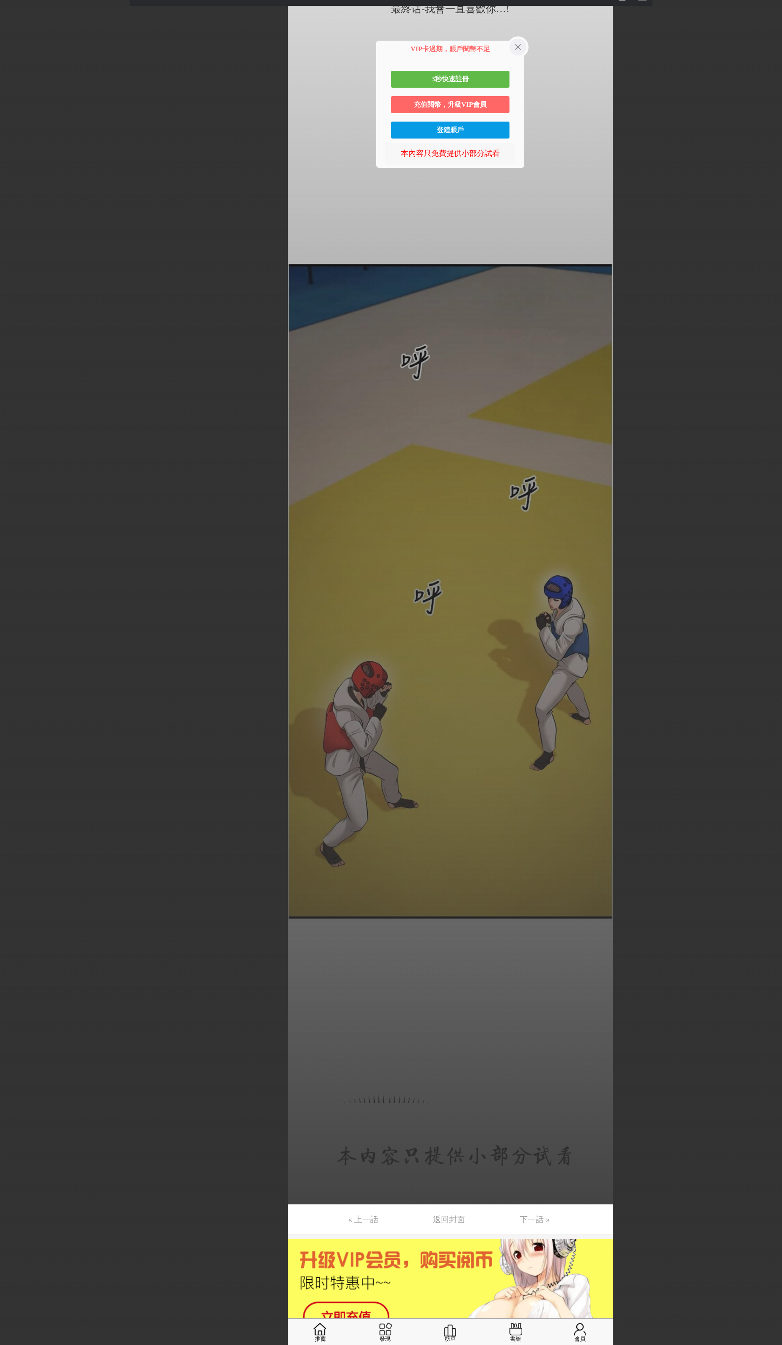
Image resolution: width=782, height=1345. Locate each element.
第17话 (19, 328)
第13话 (19, 248)
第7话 (18, 129)
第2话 (18, 29)
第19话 (19, 368)
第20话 (19, 388)
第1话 (18, 10)
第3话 (18, 49)
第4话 (18, 69)
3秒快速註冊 (450, 79)
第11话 (19, 209)
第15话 (19, 288)
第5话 (18, 89)
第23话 (19, 448)
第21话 (19, 408)
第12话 (19, 229)
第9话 (18, 169)
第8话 (18, 149)
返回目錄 (28, 516)
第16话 (19, 308)
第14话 (19, 268)
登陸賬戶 (450, 129)
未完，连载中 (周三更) (46, 487)
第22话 (19, 428)
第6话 (18, 109)
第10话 (19, 189)
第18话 (19, 348)
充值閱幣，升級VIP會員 (450, 104)
